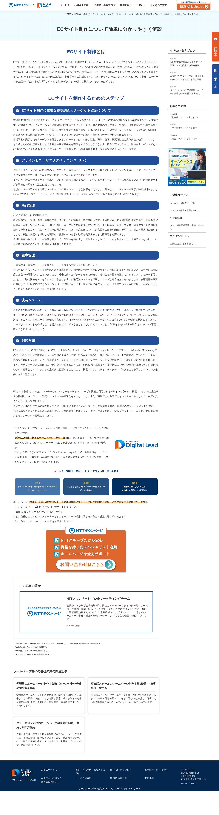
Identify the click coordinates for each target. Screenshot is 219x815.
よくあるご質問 (158, 5)
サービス (65, 5)
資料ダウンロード (215, 82)
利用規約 (149, 777)
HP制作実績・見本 (119, 777)
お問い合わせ (215, 50)
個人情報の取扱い (50, 782)
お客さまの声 (81, 5)
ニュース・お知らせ (51, 777)
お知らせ (141, 5)
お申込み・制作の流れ (156, 769)
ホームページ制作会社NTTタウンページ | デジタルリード (109, 788)
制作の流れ (126, 5)
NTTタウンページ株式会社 (23, 780)
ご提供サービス (49, 769)
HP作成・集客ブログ (104, 5)
